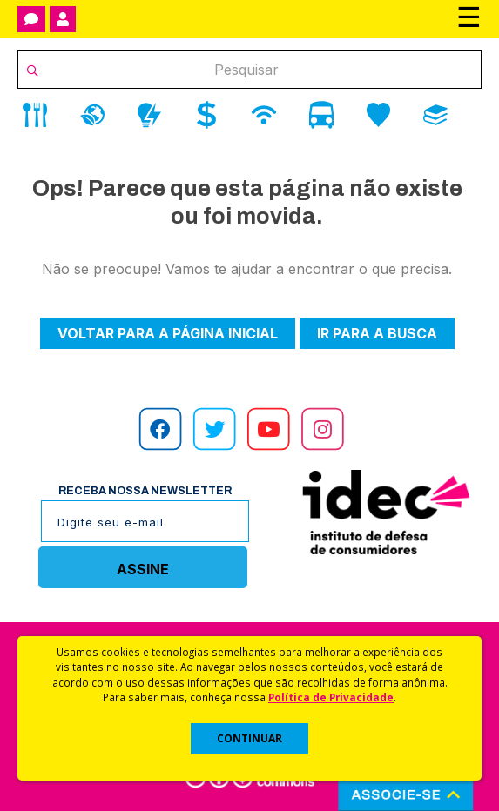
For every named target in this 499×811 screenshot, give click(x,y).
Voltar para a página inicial (167, 333)
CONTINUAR (249, 738)
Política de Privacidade (331, 697)
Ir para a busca (377, 333)
